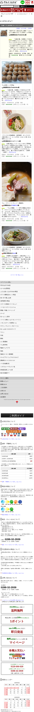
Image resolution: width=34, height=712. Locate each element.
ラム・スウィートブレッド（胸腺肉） (13, 203)
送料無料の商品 (5, 301)
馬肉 (1, 351)
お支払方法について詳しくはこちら (11, 439)
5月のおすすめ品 (5, 285)
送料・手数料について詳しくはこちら (12, 481)
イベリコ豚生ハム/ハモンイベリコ (10, 319)
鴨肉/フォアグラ (5, 348)
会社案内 (3, 397)
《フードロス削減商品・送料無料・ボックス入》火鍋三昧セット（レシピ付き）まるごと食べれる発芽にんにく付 (16, 137)
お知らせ (3, 390)
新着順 (18, 28)
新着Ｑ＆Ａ (3, 384)
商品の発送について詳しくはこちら (11, 514)
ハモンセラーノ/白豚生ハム (8, 323)
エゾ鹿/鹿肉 (3, 341)
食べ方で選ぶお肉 (5, 298)
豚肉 (1, 338)
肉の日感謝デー (5, 373)
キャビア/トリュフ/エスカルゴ (9, 357)
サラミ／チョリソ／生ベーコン (9, 326)
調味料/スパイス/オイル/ (7, 360)
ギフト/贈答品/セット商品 (8, 294)
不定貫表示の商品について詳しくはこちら (13, 573)
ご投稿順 (29, 28)
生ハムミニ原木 (5, 316)
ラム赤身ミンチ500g (8, 85)
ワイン (2, 332)
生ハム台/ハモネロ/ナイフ (8, 329)
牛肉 (1, 335)
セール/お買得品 (5, 288)
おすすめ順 (23, 28)
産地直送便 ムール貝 (6, 369)
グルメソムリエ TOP (7, 14)
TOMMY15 (14, 205)
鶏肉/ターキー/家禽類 (6, 354)
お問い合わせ (4, 393)
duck (14, 253)
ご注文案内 (3, 387)
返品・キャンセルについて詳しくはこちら (13, 544)
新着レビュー (4, 381)
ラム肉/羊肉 (3, 344)
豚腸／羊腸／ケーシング (7, 310)
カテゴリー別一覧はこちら (17, 275)
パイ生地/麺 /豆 (4, 363)
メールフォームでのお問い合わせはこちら (13, 600)
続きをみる (23, 51)
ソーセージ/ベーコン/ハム (8, 307)
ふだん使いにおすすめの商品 (9, 291)
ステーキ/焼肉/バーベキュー (8, 304)
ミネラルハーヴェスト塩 (7, 366)
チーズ (2, 313)
